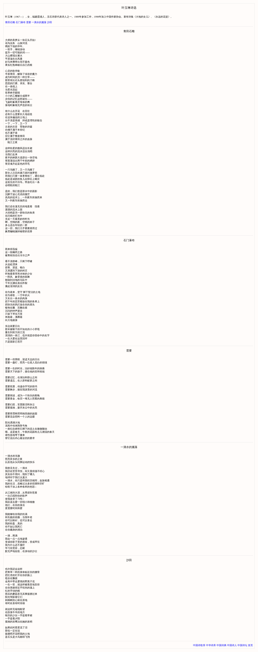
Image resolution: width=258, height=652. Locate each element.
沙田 (49, 22)
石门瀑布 (21, 22)
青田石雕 (10, 22)
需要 (28, 22)
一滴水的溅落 (39, 22)
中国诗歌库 (199, 645)
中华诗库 (211, 645)
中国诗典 (221, 645)
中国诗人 (232, 645)
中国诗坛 (242, 645)
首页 (250, 645)
